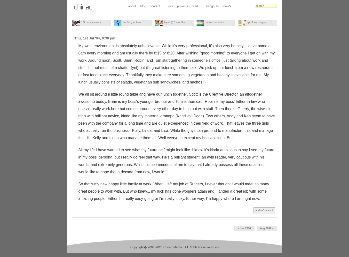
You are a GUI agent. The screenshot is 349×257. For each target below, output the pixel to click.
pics (171, 6)
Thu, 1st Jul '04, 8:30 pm (94, 38)
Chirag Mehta (172, 247)
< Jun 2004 (244, 228)
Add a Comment (264, 210)
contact (155, 6)
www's (226, 6)
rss (216, 247)
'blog (143, 6)
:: (116, 38)
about (132, 6)
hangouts (212, 6)
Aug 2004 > (266, 228)
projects (182, 6)
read (195, 6)
